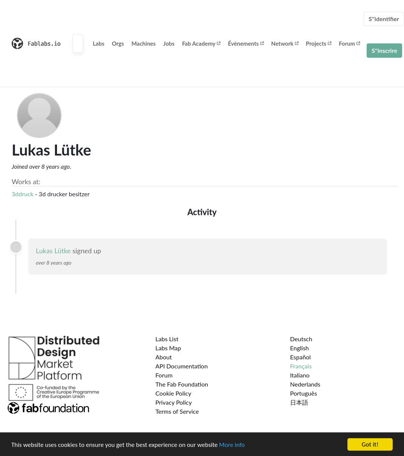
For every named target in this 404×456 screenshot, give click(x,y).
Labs (98, 43)
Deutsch (301, 338)
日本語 (299, 402)
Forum (349, 43)
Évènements (246, 43)
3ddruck (23, 193)
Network (284, 43)
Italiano (300, 375)
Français (301, 366)
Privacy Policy (173, 402)
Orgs (118, 43)
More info (232, 449)
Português (303, 393)
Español (300, 356)
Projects (318, 43)
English (299, 347)
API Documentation (181, 366)
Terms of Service (177, 411)
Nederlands (305, 384)
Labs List (166, 338)
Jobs (169, 43)
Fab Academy (201, 43)
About (163, 356)
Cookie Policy (173, 393)
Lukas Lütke (53, 250)
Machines (144, 43)
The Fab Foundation (181, 384)
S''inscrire (384, 50)
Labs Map (168, 347)
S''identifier (384, 18)
